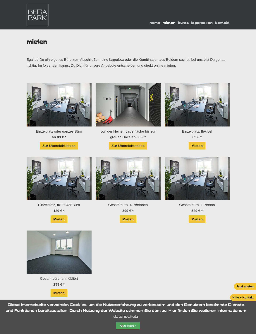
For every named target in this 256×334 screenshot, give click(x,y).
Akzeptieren (128, 325)
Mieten (197, 146)
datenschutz (125, 316)
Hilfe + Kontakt (243, 297)
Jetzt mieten (245, 286)
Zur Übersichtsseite (58, 146)
